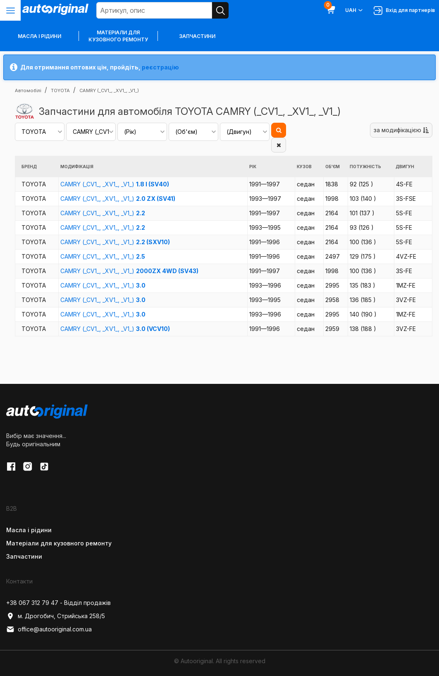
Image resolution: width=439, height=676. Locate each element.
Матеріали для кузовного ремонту (118, 36)
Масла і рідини (29, 529)
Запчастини (197, 36)
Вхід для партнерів (404, 10)
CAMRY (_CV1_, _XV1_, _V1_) (114, 184)
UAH (354, 10)
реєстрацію (160, 67)
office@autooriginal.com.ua (49, 629)
